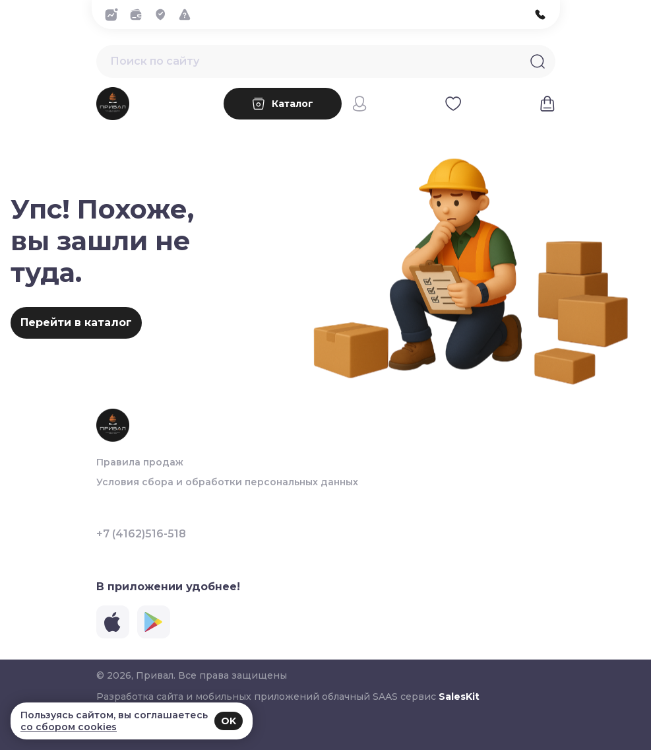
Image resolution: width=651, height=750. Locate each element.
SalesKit (459, 696)
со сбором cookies (68, 727)
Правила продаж (139, 462)
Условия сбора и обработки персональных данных (227, 482)
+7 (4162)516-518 (141, 534)
